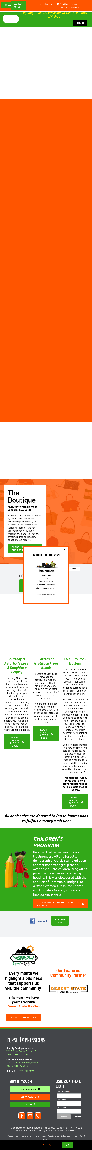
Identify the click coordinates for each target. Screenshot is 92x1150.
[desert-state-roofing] (68, 985)
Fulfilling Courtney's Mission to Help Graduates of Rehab (54, 14)
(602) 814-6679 (26, 1071)
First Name (61, 1100)
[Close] (64, 549)
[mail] (30, 1115)
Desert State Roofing (24, 1006)
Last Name (61, 1108)
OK (67, 1144)
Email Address (63, 1092)
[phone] (38, 1115)
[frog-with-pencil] (17, 851)
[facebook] (21, 1115)
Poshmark (72, 568)
